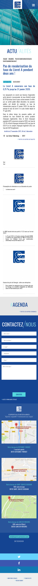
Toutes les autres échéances (27, 311)
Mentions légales (12, 578)
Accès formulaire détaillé (9, 399)
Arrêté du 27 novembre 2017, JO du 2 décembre (18, 131)
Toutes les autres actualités (26, 139)
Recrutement (19, 580)
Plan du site (27, 578)
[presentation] (17, 386)
